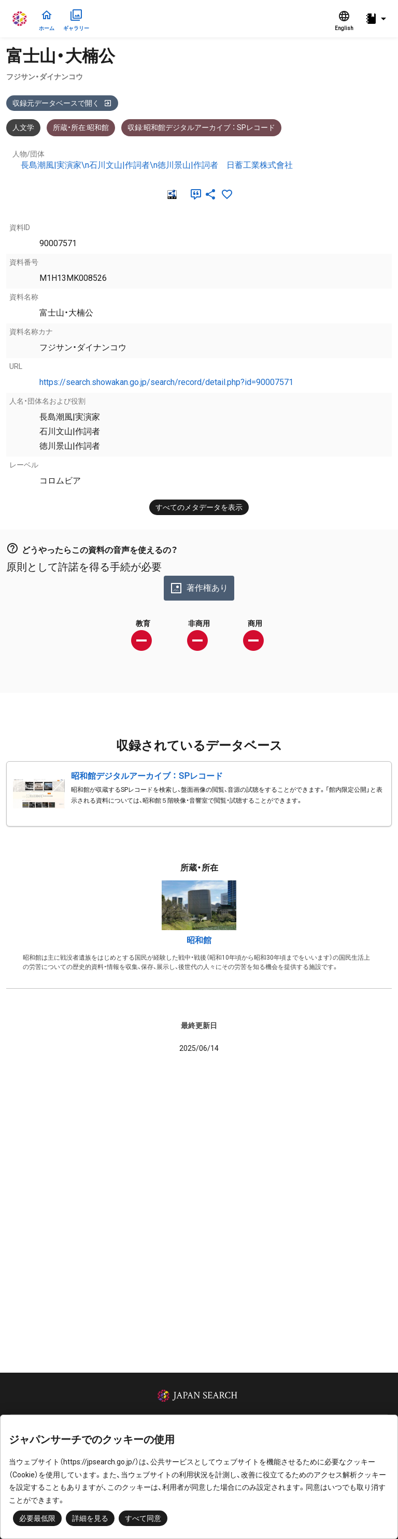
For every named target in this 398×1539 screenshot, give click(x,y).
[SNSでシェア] (210, 194)
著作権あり (199, 588)
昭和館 (199, 940)
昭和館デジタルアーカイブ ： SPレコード (147, 776)
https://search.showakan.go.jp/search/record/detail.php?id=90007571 (166, 382)
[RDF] (171, 194)
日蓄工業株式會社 (259, 165)
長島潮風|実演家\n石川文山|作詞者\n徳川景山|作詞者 (119, 165)
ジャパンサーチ (20, 18)
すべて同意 (143, 1518)
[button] (377, 19)
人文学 (23, 127)
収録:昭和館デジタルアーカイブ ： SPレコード (201, 127)
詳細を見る (90, 1518)
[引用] (194, 194)
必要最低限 (37, 1518)
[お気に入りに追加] (227, 194)
